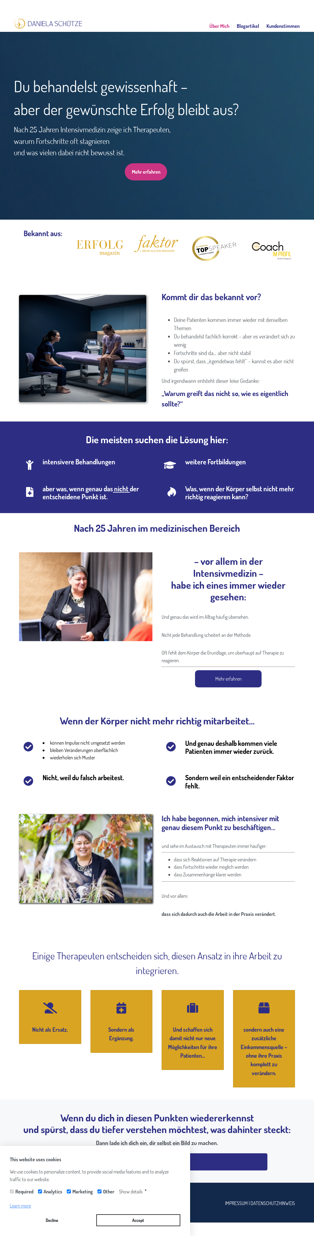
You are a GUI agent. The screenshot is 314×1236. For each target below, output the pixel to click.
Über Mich (219, 26)
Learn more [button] (20, 1206)
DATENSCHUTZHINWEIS (273, 1203)
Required (24, 1191)
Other (108, 1191)
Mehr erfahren (146, 171)
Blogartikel (248, 26)
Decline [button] (52, 1220)
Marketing (82, 1191)
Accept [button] (138, 1220)
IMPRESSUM (237, 1203)
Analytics (53, 1191)
